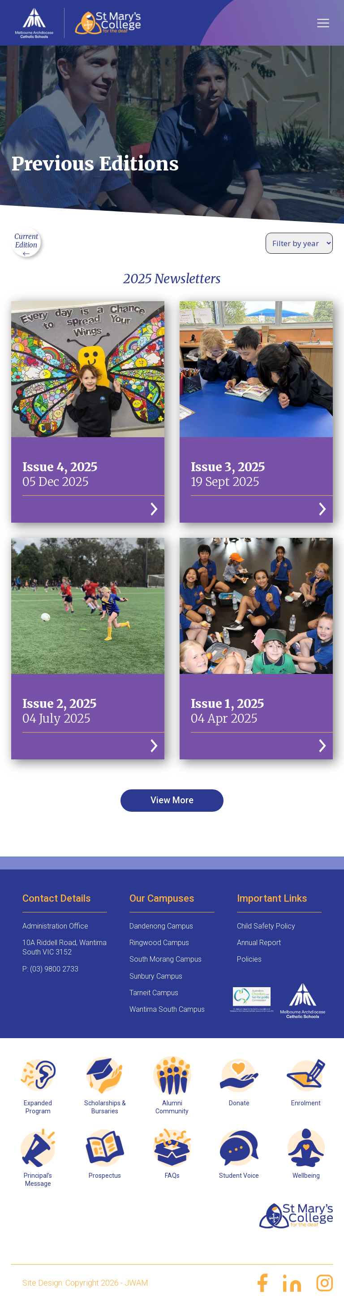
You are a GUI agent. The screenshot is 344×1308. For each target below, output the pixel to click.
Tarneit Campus (153, 992)
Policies (249, 959)
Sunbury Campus (155, 976)
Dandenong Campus (161, 926)
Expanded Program (38, 1107)
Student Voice (239, 1175)
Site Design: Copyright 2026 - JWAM (85, 1282)
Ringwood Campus (159, 942)
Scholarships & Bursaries (105, 1107)
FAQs (172, 1175)
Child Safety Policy (266, 926)
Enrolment (306, 1103)
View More (172, 800)
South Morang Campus (165, 959)
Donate (239, 1103)
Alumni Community (172, 1107)
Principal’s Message (38, 1179)
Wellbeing (306, 1175)
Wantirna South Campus (167, 1009)
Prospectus (105, 1175)
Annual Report (259, 942)
